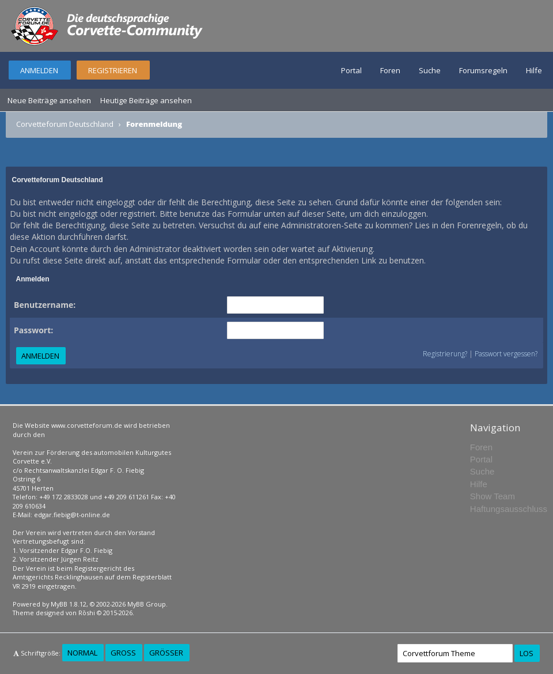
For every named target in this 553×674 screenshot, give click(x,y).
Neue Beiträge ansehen (49, 100)
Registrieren (112, 70)
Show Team (492, 496)
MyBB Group (146, 604)
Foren (390, 70)
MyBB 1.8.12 (68, 604)
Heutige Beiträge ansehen (146, 100)
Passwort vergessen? (506, 354)
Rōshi (86, 612)
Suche (430, 70)
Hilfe (534, 70)
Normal (82, 652)
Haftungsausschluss (508, 509)
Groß (123, 652)
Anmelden (39, 70)
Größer (166, 652)
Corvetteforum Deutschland (64, 124)
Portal (351, 70)
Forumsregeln (483, 70)
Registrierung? (445, 354)
